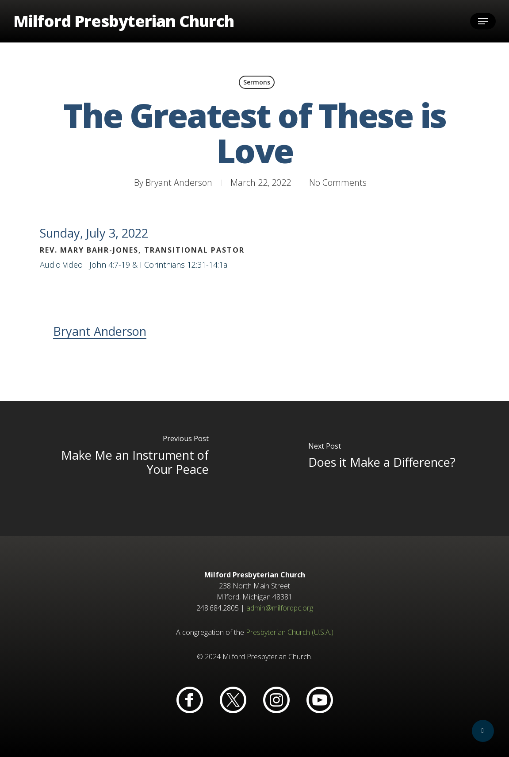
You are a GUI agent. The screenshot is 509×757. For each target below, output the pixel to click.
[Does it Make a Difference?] (382, 468)
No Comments (338, 182)
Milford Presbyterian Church (123, 21)
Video (73, 264)
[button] (483, 21)
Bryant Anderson (178, 182)
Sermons (256, 82)
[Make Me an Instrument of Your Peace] (127, 468)
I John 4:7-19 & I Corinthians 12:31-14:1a (156, 264)
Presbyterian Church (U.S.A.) (289, 632)
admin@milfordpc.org (279, 608)
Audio (50, 264)
